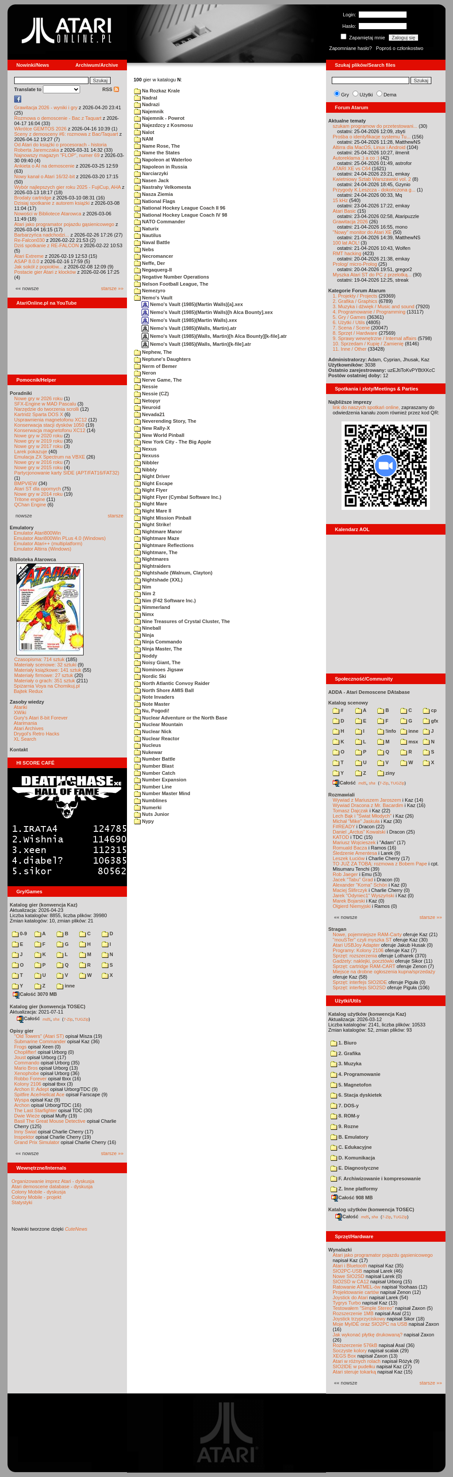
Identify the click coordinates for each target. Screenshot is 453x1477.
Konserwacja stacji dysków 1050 (49, 425)
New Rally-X (152, 428)
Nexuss (146, 455)
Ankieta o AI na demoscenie (44, 165)
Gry (345, 94)
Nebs (144, 249)
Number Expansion (160, 779)
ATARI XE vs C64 (352, 168)
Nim (142, 586)
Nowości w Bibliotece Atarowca (47, 213)
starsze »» (112, 288)
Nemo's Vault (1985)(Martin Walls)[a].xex (192, 304)
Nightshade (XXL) (158, 579)
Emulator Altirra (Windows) (42, 548)
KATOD (341, 837)
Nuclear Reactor (156, 738)
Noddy (145, 655)
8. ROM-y (345, 1115)
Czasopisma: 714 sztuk (39, 659)
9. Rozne (344, 1126)
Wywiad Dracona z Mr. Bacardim (368, 805)
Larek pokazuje (30, 451)
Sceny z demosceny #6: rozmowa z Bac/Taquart (66, 134)
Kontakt (19, 749)
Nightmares (151, 559)
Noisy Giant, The (157, 662)
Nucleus (147, 745)
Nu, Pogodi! (151, 710)
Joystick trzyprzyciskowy (359, 1318)
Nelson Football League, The (171, 284)
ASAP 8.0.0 (26, 261)
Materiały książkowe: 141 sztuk (47, 670)
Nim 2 (144, 593)
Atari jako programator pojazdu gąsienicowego (64, 224)
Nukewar (148, 752)
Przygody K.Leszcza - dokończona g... (374, 189)
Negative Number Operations (171, 276)
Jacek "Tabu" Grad (353, 879)
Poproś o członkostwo (399, 48)
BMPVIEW (25, 483)
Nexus (145, 449)
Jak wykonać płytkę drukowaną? (368, 1334)
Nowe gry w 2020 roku (38, 435)
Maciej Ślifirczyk (350, 890)
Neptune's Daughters (162, 359)
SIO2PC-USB (347, 1271)
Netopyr (147, 400)
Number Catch (154, 773)
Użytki (366, 94)
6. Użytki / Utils (349, 322)
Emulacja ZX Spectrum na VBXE (49, 456)
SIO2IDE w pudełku (354, 1366)
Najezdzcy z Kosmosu (163, 125)
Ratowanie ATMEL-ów (356, 1287)
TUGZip (82, 1019)
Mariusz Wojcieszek (354, 842)
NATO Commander (159, 221)
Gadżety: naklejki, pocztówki (363, 961)
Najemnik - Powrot (159, 118)
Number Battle (154, 758)
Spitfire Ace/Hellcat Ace (39, 1094)
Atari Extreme (29, 256)
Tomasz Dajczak (350, 810)
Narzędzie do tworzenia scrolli (46, 409)
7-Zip (68, 1019)
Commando (26, 1062)
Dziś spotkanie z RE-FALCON (46, 245)
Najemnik (149, 111)
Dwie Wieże (27, 1115)
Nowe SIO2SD (349, 1276)
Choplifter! (25, 1052)
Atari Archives (28, 728)
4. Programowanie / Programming (369, 311)
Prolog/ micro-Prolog (355, 264)
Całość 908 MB (352, 1197)
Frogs (20, 1046)
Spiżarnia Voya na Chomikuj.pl (47, 686)
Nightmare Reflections (164, 545)
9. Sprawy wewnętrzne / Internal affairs (374, 338)
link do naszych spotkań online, (366, 407)
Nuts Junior (151, 814)
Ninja (144, 635)
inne (66, 985)
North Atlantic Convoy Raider (172, 683)
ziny (386, 773)
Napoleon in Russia (160, 166)
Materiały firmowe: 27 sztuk (43, 675)
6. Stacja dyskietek (356, 1095)
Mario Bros (26, 1068)
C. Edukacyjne (351, 1147)
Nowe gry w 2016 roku (38, 462)
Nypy (144, 821)
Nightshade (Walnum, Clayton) (173, 572)
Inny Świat (25, 1131)
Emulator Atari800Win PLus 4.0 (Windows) (60, 538)
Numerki (147, 807)
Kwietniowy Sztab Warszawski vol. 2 (372, 179)
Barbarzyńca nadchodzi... (41, 234)
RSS (110, 89)
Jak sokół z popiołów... (38, 266)
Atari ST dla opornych (37, 488)
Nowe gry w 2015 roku (38, 467)
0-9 (19, 933)
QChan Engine (30, 504)
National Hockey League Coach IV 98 (180, 215)
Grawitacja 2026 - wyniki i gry (45, 107)
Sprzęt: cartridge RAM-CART (364, 966)
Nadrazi (147, 104)
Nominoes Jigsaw (158, 669)
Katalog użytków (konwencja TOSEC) (371, 1209)
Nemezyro (149, 290)
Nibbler (146, 462)
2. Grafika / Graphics (355, 301)
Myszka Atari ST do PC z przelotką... (372, 274)
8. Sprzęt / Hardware (355, 333)
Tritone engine (29, 499)
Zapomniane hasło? (350, 48)
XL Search (25, 739)
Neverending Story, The (165, 421)
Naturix (146, 228)
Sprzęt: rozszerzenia (355, 955)
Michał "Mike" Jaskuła (356, 821)
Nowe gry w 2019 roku (38, 441)
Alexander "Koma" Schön (360, 885)
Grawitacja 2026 (350, 221)
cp (430, 710)
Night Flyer (151, 490)
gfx (430, 720)
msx (409, 741)
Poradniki (21, 393)
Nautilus (147, 235)
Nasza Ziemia (153, 194)
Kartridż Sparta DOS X (38, 414)
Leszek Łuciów (349, 858)
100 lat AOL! (346, 242)
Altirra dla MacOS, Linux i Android (369, 147)
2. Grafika (345, 1053)
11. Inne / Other (349, 349)
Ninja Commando (158, 641)
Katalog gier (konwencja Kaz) (43, 904)
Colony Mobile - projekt (36, 1197)
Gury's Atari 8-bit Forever (41, 717)
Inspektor (24, 1137)
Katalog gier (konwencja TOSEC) (47, 1006)
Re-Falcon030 (29, 240)
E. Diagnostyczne (354, 1168)
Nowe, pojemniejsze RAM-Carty (367, 934)
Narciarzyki (151, 173)
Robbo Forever (30, 1078)
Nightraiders (152, 566)
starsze (115, 515)
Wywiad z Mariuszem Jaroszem (367, 800)
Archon (22, 1105)
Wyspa (21, 1099)
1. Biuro (343, 1042)
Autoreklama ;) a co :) (356, 158)
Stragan (337, 929)
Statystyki (22, 1202)
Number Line (153, 786)
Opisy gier (22, 1030)
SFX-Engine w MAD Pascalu (45, 403)
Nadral (145, 97)
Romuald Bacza (350, 847)
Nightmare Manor (158, 531)
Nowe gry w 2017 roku (38, 446)
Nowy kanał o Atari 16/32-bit (44, 176)
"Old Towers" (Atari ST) (39, 1036)
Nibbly (145, 469)
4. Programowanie (355, 1074)
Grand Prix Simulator (36, 1142)
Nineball (147, 628)
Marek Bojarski (349, 900)
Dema (390, 94)
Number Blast (154, 766)
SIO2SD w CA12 (351, 1281)
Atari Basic (344, 211)
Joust (20, 1057)
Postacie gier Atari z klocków (45, 272)
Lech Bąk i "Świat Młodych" (362, 816)
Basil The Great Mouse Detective (49, 1121)
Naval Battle (152, 242)
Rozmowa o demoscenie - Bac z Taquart (57, 118)
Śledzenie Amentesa (355, 853)
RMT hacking (347, 253)
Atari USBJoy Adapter (356, 945)
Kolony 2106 (27, 1084)
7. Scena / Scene (351, 327)
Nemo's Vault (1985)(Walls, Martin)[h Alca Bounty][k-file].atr (214, 336)
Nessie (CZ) (151, 393)
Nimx (144, 614)
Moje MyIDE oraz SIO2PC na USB (370, 1324)
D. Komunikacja (352, 1157)
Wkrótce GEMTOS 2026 (40, 128)
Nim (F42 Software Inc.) (165, 600)
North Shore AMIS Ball (164, 690)
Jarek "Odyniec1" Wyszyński (363, 895)
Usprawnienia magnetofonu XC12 (50, 419)
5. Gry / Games (349, 317)
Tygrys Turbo (347, 1302)
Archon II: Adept (32, 1089)
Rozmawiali (341, 794)
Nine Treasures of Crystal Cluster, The (182, 621)
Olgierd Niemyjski (352, 906)
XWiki (20, 712)
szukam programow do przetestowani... (375, 126)
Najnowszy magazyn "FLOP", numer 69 (57, 155)
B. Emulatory (349, 1137)
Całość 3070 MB (35, 994)
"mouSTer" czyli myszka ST (362, 939)
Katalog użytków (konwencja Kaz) (367, 1014)
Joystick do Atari (350, 1297)
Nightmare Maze (156, 538)
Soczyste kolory (350, 1350)
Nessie (146, 386)
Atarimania (25, 723)
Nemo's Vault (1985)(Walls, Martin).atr (189, 328)
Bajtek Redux (28, 691)
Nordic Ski (150, 676)
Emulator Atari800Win (37, 533)
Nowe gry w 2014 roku (38, 494)
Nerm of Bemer (155, 366)
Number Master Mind (162, 793)
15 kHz (340, 200)
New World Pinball (159, 435)
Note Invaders (154, 697)
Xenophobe (26, 1073)
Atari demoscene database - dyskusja (52, 1186)
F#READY (344, 826)
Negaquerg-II (153, 269)
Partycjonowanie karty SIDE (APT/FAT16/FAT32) (66, 472)
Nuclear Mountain (158, 724)
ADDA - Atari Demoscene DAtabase (369, 692)
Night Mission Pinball (162, 517)
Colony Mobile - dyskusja (38, 1191)
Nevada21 (149, 414)
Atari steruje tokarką (354, 1371)
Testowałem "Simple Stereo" (363, 1308)
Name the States (157, 152)
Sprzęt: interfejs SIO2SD (359, 987)
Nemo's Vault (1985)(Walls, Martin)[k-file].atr (196, 344)
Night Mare (150, 503)
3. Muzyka (345, 1063)
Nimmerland (152, 607)
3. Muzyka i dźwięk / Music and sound (374, 306)
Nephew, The (153, 352)
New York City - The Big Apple (172, 441)
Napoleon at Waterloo (163, 159)
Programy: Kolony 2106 (358, 950)
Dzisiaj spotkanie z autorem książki (52, 203)
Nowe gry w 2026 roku (38, 398)
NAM (143, 139)
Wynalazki (340, 1249)
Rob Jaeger (345, 874)
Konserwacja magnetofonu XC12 (49, 430)
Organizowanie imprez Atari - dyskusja (53, 1181)
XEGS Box (344, 1355)
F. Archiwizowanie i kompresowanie (375, 1178)
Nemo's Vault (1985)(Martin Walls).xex (189, 320)
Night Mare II (152, 510)
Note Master (152, 704)
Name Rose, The (157, 146)
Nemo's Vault (153, 297)
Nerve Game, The (158, 380)
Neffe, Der (149, 263)
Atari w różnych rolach (356, 1361)
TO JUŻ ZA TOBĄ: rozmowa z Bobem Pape (380, 863)
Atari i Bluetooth (350, 1265)
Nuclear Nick (153, 731)
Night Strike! (152, 524)
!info (386, 731)
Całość (28, 1018)
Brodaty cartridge (32, 197)
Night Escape (153, 483)
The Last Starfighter (35, 1110)
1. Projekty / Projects (355, 295)
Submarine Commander (40, 1041)
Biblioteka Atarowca (33, 559)
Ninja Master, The (158, 648)
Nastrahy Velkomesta (162, 187)
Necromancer (153, 256)
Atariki (20, 707)
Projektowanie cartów (356, 1292)
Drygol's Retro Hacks (36, 733)
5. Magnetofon (351, 1084)
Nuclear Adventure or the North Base (180, 717)
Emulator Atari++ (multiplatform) (48, 543)
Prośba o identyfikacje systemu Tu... (372, 136)
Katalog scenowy (348, 702)
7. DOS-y (344, 1105)
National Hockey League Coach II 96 (179, 207)
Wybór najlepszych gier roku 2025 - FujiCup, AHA (67, 187)
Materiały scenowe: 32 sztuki (45, 664)
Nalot (144, 132)
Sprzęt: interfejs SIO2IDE (360, 982)
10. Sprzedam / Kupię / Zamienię (368, 343)
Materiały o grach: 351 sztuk (44, 680)
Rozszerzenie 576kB (355, 1345)
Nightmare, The (155, 552)
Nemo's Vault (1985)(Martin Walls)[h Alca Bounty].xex (207, 312)
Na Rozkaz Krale (157, 90)
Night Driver (152, 476)
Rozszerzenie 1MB (353, 1313)
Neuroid (147, 407)
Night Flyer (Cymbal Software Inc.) (177, 497)
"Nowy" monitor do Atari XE (362, 232)
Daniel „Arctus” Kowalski (359, 831)
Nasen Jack (151, 180)
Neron (145, 372)
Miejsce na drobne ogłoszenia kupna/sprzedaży (384, 971)
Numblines (150, 800)
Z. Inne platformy (354, 1188)
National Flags (154, 201)
